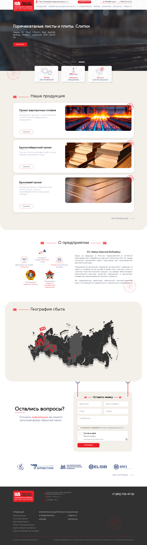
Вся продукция (120, 219)
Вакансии (73, 512)
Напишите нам (84, 2)
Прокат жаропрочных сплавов (26, 531)
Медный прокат (19, 516)
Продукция (18, 512)
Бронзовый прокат (21, 522)
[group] (20, 467)
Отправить (88, 445)
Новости (72, 516)
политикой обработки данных (124, 540)
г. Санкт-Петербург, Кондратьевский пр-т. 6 (53, 1)
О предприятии (46, 516)
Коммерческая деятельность (53, 512)
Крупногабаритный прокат (24, 528)
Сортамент (26, 132)
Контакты (73, 519)
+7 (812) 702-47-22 (125, 1)
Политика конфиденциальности (63, 540)
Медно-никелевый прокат (24, 525)
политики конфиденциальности (111, 428)
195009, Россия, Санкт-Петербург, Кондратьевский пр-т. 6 (59, 493)
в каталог (20, 44)
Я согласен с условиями (102, 428)
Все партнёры (120, 475)
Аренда (42, 519)
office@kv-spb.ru (110, 1)
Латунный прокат (20, 519)
